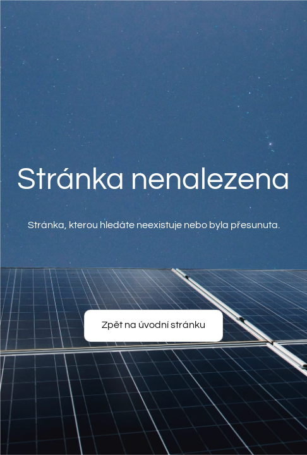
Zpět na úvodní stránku (153, 325)
